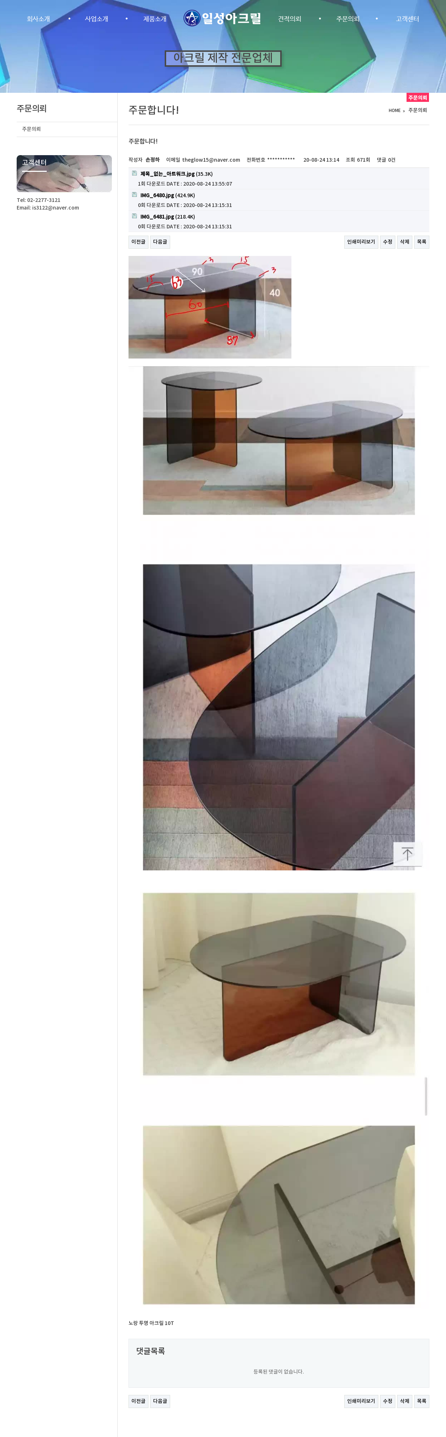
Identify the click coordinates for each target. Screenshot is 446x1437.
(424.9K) (163, 195)
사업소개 (96, 19)
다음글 (160, 242)
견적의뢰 (289, 19)
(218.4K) (163, 217)
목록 (421, 242)
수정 (387, 242)
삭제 (404, 242)
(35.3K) (172, 174)
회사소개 (38, 19)
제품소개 (155, 19)
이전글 (138, 242)
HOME (395, 110)
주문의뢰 (347, 19)
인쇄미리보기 (361, 242)
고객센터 (407, 19)
